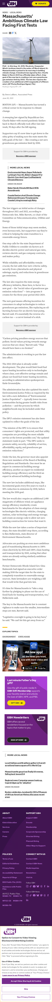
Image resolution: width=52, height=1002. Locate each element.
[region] (26, 964)
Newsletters (31, 873)
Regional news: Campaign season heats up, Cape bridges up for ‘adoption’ (23, 781)
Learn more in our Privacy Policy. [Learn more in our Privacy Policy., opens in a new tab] (16, 975)
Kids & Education (9, 823)
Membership (31, 827)
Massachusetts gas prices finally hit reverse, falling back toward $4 (24, 772)
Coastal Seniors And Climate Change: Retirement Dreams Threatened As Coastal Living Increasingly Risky (24, 198)
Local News (16, 12)
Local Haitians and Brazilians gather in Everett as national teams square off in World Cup (25, 764)
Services (6, 827)
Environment (9, 636)
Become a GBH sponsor (26, 156)
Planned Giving (32, 841)
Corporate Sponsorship (36, 832)
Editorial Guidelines (10, 864)
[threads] (41, 886)
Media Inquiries (32, 868)
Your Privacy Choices (26, 997)
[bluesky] (38, 886)
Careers (5, 832)
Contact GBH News (34, 864)
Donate (40, 3)
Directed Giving (32, 836)
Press (4, 836)
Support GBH (31, 818)
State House (24, 636)
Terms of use (7, 859)
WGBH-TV (6, 896)
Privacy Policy (8, 868)
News (5, 12)
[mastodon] (41, 895)
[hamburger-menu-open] (4, 3)
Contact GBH (31, 859)
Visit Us (29, 877)
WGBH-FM (17, 901)
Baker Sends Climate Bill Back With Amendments (23, 189)
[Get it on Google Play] (40, 668)
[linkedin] (48, 886)
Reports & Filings (9, 877)
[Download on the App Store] (27, 668)
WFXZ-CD (6, 901)
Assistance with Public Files (11, 888)
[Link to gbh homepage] (12, 3)
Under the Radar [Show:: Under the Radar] (15, 184)
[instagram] (27, 886)
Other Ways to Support (35, 846)
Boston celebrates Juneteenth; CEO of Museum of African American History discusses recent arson (26, 794)
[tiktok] (31, 886)
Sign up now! (17, 740)
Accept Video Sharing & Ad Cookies (26, 981)
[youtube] (34, 886)
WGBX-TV (17, 896)
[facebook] (45, 886)
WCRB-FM (6, 905)
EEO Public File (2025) (11, 882)
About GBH (7, 818)
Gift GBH (15, 703)
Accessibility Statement (12, 873)
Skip (26, 989)
